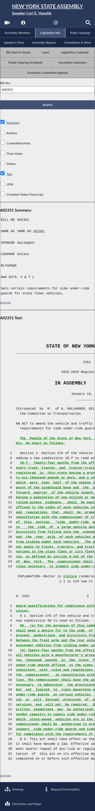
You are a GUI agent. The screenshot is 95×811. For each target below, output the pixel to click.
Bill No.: (5, 84)
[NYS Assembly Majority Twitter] (39, 24)
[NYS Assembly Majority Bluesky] (72, 24)
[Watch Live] (6, 24)
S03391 (39, 232)
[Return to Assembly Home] (47, 10)
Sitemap (14, 789)
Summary (13, 124)
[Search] (88, 24)
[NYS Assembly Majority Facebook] (23, 24)
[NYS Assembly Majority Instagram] (55, 24)
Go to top (5, 303)
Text (9, 175)
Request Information (61, 789)
